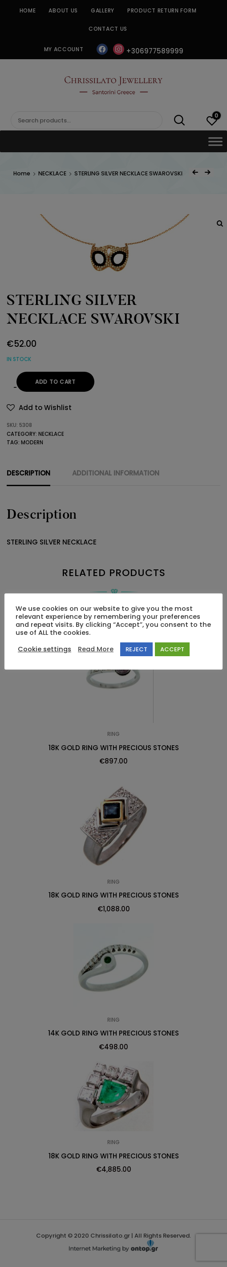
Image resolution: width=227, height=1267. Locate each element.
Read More (96, 649)
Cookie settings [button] (44, 649)
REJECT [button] (136, 649)
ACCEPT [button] (172, 649)
